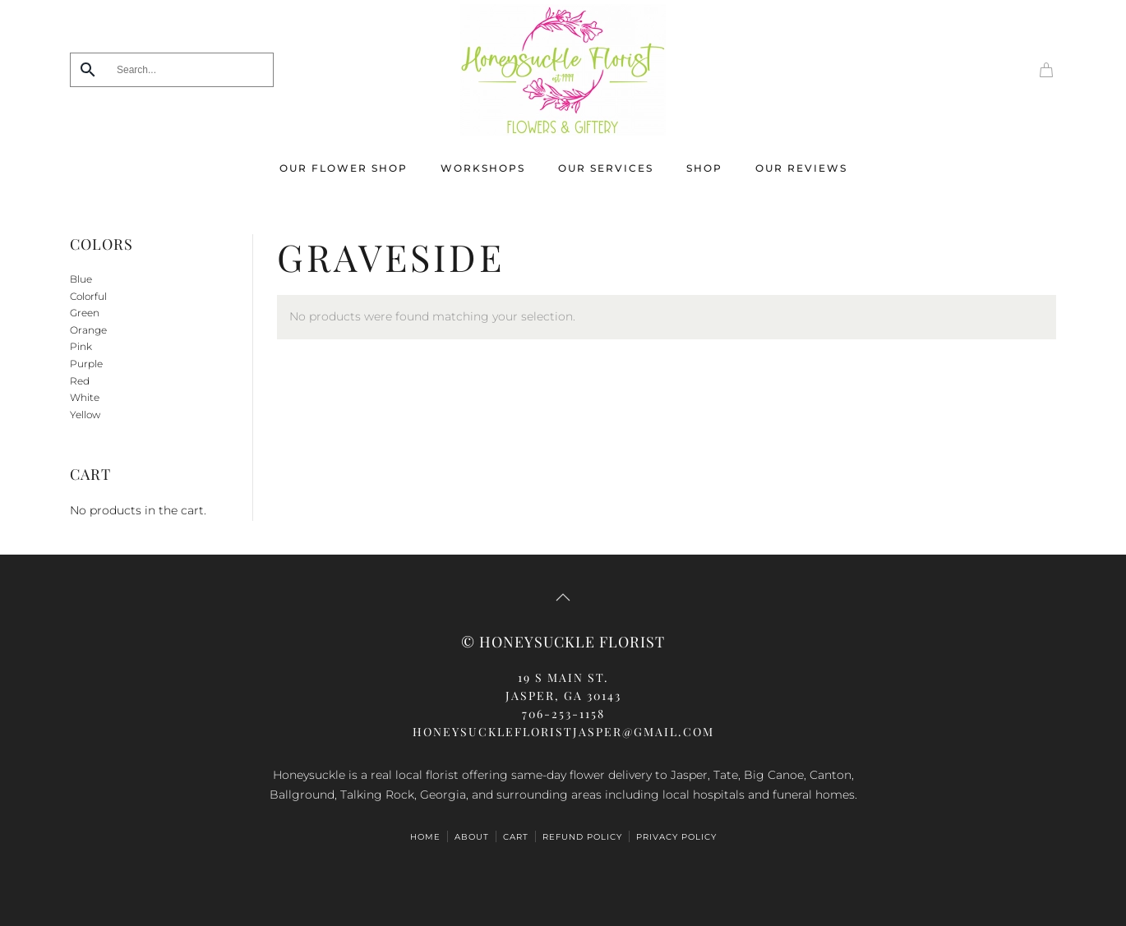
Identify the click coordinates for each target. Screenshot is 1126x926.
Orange (88, 330)
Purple (86, 363)
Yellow (85, 414)
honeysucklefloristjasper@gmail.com (563, 731)
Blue (81, 279)
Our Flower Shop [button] (343, 168)
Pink (81, 346)
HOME (425, 837)
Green (84, 312)
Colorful (88, 296)
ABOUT (472, 837)
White (84, 397)
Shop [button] (704, 168)
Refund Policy (582, 837)
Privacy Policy (676, 837)
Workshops (483, 168)
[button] (563, 597)
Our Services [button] (605, 168)
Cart (515, 837)
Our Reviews (801, 168)
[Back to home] (563, 70)
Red (80, 381)
